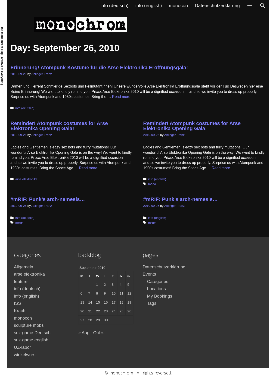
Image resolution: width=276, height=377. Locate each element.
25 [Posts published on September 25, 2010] (122, 311)
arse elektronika (26, 179)
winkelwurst (25, 354)
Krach (19, 310)
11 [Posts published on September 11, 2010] (122, 293)
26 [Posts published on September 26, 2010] (129, 311)
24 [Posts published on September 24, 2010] (114, 311)
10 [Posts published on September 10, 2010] (114, 293)
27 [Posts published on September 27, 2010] (82, 320)
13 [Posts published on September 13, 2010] (82, 302)
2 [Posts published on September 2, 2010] (105, 284)
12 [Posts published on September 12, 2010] (129, 293)
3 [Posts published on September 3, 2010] (113, 284)
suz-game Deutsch (32, 332)
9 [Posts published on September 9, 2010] (105, 293)
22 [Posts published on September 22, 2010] (98, 311)
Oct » (98, 332)
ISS (17, 303)
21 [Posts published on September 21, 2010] (90, 311)
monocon (178, 5)
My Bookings (159, 296)
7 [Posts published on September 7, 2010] (89, 293)
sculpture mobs (29, 325)
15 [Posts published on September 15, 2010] (98, 302)
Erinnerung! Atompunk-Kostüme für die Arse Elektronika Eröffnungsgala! (99, 67)
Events (149, 274)
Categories (157, 281)
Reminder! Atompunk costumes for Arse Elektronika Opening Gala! (59, 125)
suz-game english (31, 339)
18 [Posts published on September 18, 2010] (122, 302)
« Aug (84, 332)
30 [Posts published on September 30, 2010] (106, 320)
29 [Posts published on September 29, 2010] (98, 320)
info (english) (148, 5)
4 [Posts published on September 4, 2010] (120, 284)
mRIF (19, 222)
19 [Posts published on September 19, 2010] (129, 302)
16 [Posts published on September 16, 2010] (106, 302)
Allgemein (23, 266)
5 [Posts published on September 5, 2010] (128, 284)
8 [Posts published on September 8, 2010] (97, 293)
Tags (151, 303)
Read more (121, 97)
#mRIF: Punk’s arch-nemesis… (47, 199)
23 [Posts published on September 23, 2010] (106, 311)
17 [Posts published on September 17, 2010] (114, 302)
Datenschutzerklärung (217, 5)
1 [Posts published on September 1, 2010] (97, 284)
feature (21, 281)
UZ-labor (22, 347)
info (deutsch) (114, 5)
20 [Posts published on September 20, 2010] (82, 311)
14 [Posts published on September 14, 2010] (90, 302)
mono (152, 184)
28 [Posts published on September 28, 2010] (90, 320)
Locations (156, 288)
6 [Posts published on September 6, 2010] (81, 293)
